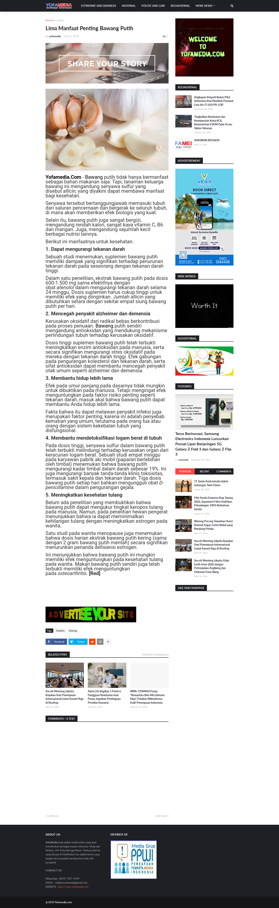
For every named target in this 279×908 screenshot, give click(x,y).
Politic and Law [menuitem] (153, 5)
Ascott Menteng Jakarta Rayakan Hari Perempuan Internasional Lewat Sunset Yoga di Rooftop (65, 697)
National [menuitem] (129, 5)
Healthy (60, 20)
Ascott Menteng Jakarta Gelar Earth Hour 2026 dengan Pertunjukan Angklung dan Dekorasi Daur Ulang (211, 566)
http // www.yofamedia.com (73, 886)
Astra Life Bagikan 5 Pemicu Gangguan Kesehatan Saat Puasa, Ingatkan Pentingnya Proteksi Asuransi (104, 697)
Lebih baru (53, 815)
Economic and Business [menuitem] (98, 5)
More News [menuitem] (204, 5)
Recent (204, 471)
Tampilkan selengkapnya (155, 654)
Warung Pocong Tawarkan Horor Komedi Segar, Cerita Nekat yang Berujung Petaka (213, 524)
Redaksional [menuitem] (180, 5)
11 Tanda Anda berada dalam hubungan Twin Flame (211, 483)
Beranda (50, 20)
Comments (223, 471)
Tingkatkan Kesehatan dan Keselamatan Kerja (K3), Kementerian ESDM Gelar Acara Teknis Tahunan (213, 122)
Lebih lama (161, 815)
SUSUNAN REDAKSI (207, 140)
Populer (185, 471)
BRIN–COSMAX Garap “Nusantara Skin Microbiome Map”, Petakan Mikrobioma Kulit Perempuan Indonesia (147, 697)
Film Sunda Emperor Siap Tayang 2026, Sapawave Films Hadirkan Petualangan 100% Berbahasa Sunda (213, 503)
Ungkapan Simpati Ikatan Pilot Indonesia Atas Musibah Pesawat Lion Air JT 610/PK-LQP (213, 100)
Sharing (73, 630)
